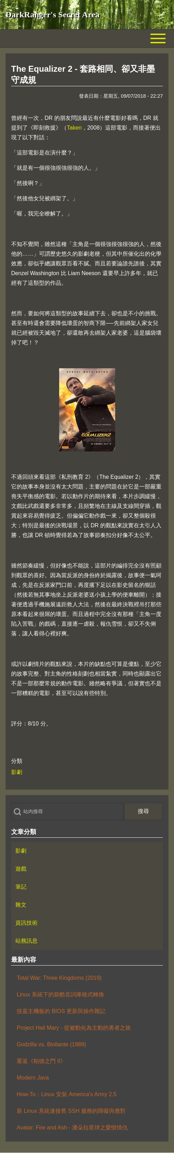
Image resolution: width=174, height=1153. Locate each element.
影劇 (16, 772)
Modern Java (33, 1078)
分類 (16, 761)
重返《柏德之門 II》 (41, 1061)
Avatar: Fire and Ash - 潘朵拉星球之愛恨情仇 (72, 1127)
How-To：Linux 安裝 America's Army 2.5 (67, 1094)
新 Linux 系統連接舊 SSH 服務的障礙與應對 (71, 1111)
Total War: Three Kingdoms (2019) (59, 978)
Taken (74, 128)
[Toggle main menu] (87, 38)
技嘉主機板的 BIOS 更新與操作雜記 (61, 1011)
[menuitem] (87, 851)
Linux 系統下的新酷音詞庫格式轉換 (60, 994)
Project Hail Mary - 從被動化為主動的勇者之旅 (74, 1028)
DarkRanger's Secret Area (53, 14)
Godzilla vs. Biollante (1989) (51, 1044)
